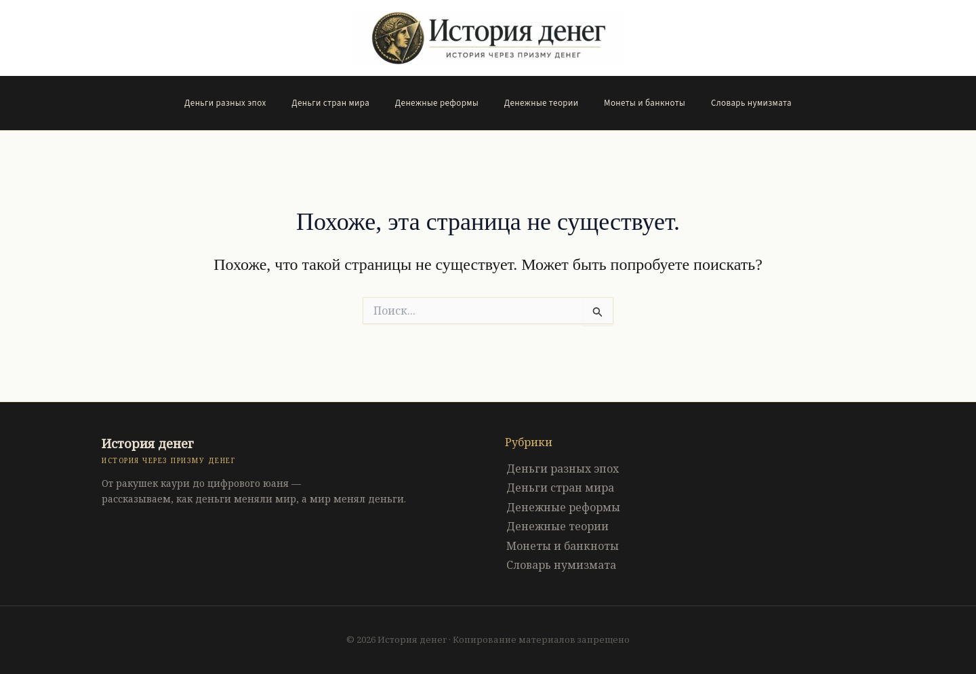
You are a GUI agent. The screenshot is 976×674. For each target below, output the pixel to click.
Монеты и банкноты (633, 103)
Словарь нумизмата (731, 103)
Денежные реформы (441, 103)
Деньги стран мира (343, 103)
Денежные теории (537, 103)
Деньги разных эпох (245, 103)
